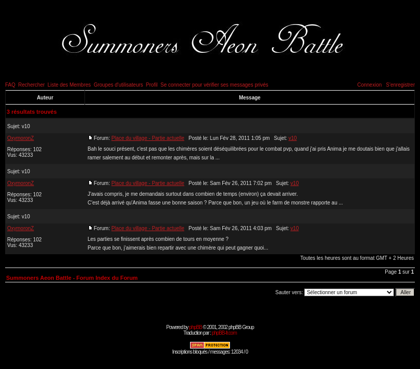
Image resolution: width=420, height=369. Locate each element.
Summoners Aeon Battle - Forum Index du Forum (72, 278)
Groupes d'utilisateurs (118, 85)
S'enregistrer (400, 85)
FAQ (10, 85)
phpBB (195, 327)
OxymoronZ (20, 138)
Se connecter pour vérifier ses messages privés (214, 85)
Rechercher (31, 85)
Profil (152, 85)
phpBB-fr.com (224, 333)
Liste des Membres (69, 85)
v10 (26, 126)
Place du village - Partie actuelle (147, 138)
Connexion (369, 85)
